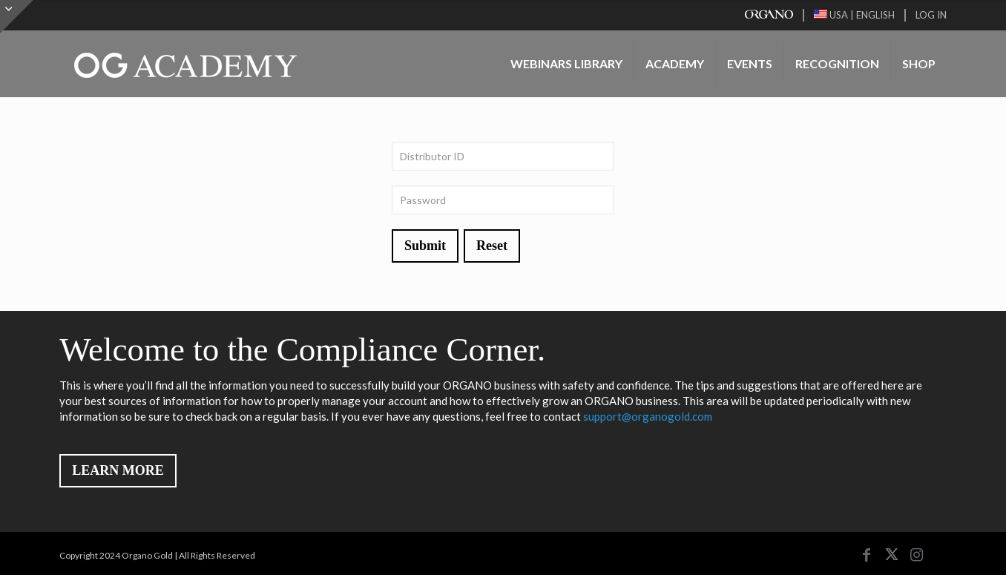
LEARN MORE (118, 470)
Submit (425, 245)
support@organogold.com (647, 416)
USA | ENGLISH (854, 15)
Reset (491, 245)
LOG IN (931, 15)
